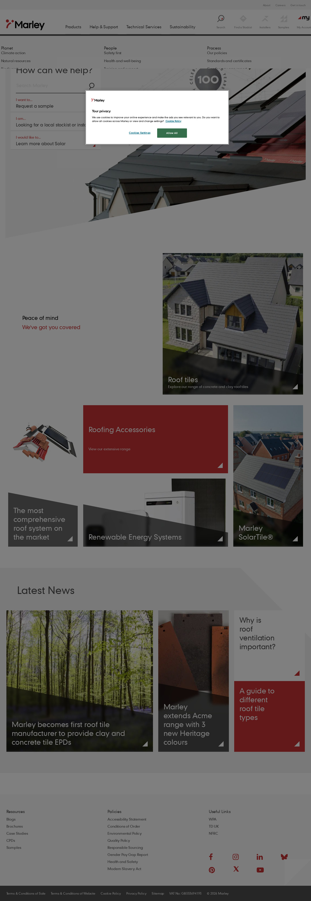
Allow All (172, 133)
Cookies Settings (139, 132)
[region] (157, 117)
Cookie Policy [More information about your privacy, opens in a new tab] (173, 121)
